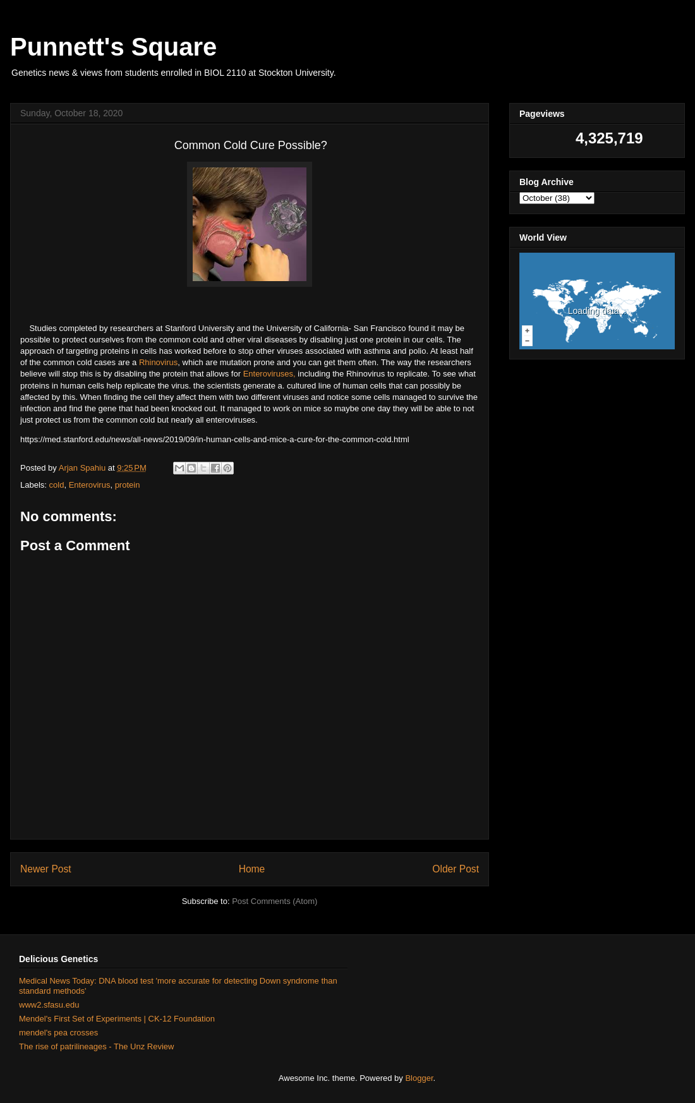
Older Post (455, 869)
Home (252, 869)
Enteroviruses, (269, 373)
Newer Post (45, 869)
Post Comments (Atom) (274, 901)
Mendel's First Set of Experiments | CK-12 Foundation (117, 1018)
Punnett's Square (113, 47)
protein (127, 485)
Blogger (419, 1078)
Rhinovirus (158, 362)
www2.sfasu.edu (49, 1005)
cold (56, 485)
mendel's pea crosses (58, 1032)
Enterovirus (90, 485)
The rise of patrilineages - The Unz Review (96, 1046)
